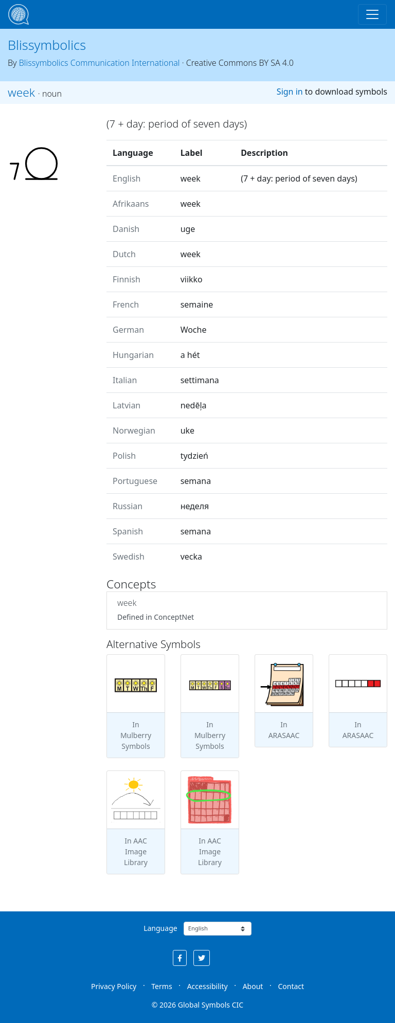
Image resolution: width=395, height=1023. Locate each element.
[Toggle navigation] (372, 14)
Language (160, 928)
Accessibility (207, 986)
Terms (161, 986)
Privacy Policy (113, 986)
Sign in (290, 91)
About (253, 986)
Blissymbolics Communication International (99, 62)
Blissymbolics (47, 44)
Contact (291, 986)
